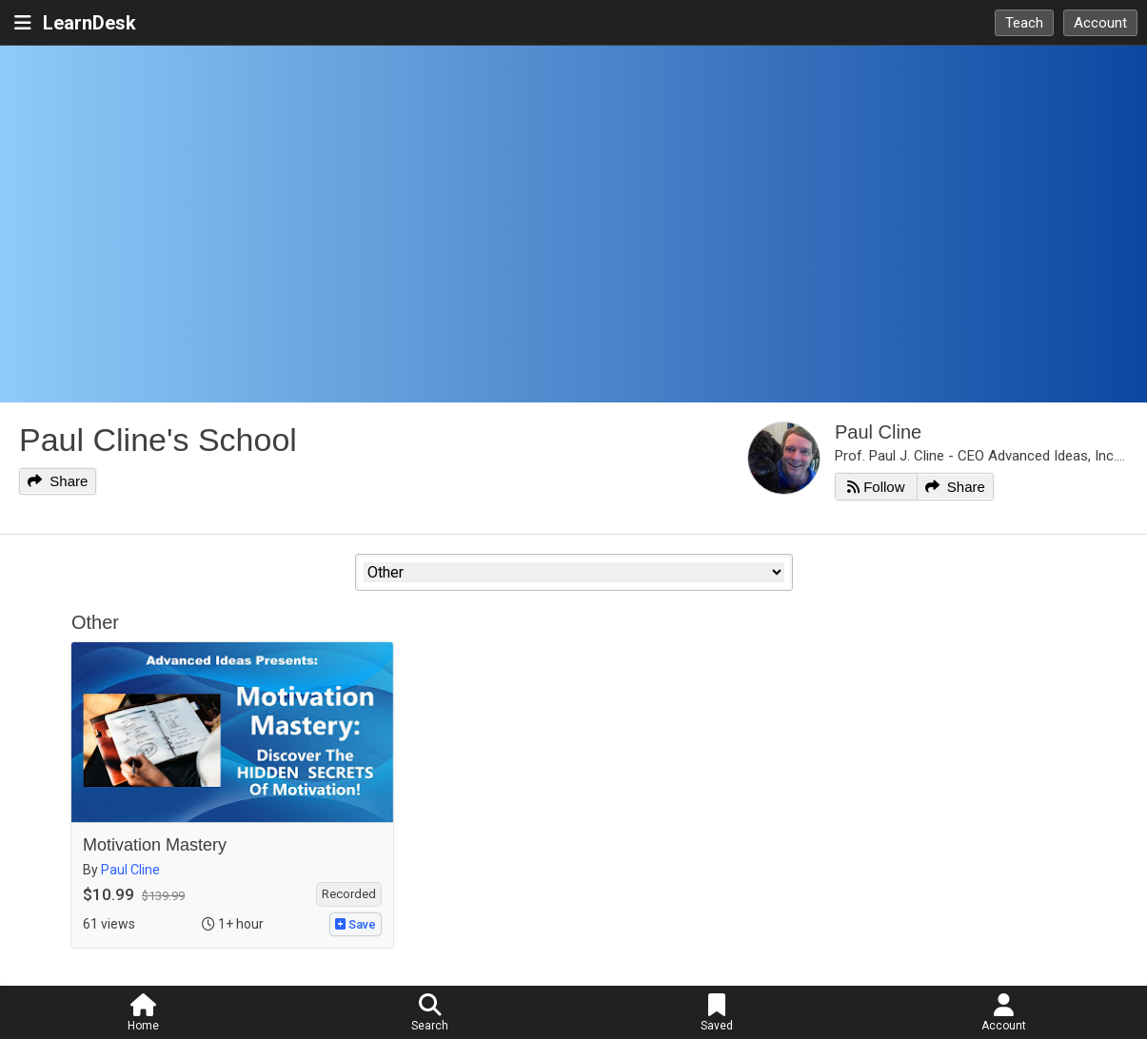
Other (95, 622)
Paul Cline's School (158, 439)
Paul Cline (878, 431)
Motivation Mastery (155, 844)
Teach (1024, 22)
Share (58, 481)
